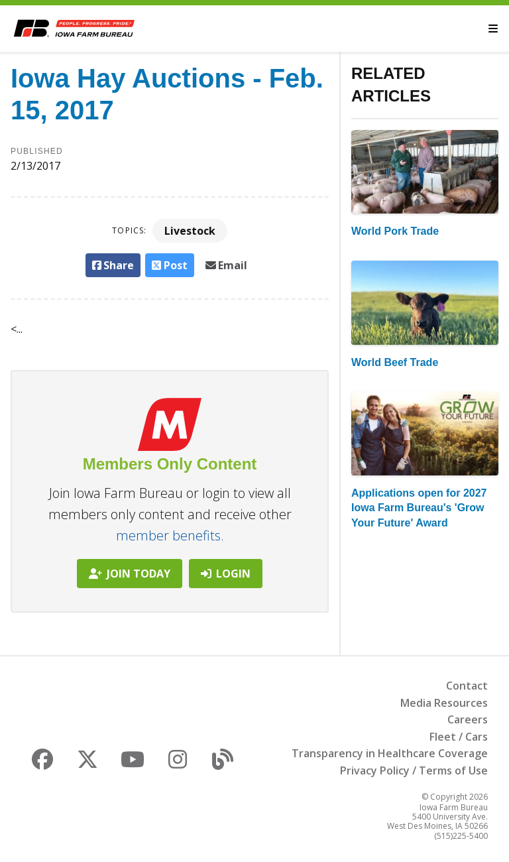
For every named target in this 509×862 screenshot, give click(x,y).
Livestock (189, 230)
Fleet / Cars (458, 736)
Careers (467, 719)
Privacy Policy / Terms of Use (414, 770)
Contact (467, 685)
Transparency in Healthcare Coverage (390, 753)
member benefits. (170, 535)
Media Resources (444, 703)
